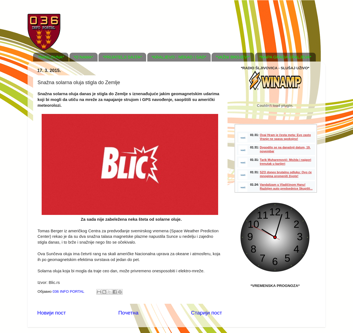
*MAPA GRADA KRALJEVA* (285, 57)
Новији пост (51, 313)
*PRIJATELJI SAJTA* (122, 57)
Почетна (128, 313)
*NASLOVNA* (51, 57)
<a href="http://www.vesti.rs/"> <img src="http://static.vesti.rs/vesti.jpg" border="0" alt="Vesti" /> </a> (275, 158)
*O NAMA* (83, 57)
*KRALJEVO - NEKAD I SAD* (178, 57)
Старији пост (206, 313)
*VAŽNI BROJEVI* (233, 57)
